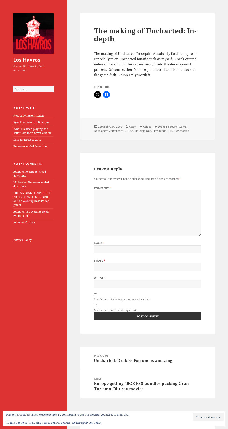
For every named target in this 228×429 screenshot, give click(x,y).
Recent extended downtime (30, 146)
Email (99, 261)
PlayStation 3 (161, 131)
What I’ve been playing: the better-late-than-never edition (32, 131)
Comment (102, 188)
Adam (17, 172)
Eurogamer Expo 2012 (27, 140)
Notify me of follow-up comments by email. (122, 299)
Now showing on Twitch (28, 115)
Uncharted (182, 131)
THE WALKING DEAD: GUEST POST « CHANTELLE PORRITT (31, 195)
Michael (18, 182)
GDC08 (129, 131)
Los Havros (26, 59)
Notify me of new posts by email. (115, 310)
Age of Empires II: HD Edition (31, 122)
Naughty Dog (143, 131)
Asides (147, 127)
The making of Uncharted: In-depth (122, 53)
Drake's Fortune (168, 127)
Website (100, 278)
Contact (30, 222)
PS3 (172, 131)
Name (99, 243)
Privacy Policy (22, 240)
